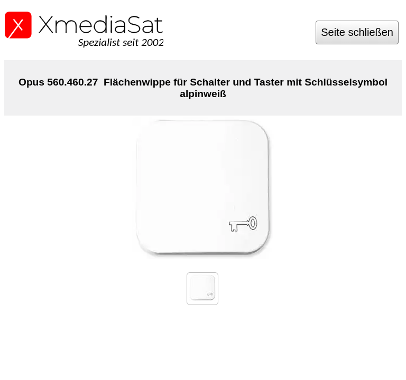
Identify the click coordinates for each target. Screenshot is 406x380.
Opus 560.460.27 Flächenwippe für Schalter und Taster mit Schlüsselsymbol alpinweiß (203, 88)
